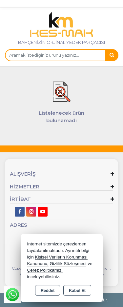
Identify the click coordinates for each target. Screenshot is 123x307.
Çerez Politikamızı (45, 270)
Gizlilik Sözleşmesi (68, 263)
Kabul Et (77, 290)
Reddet (47, 290)
